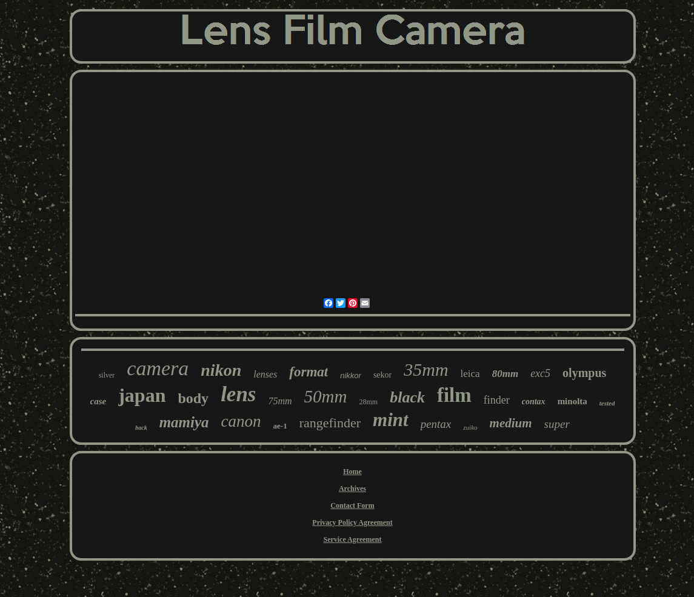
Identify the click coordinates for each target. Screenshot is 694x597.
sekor (382, 374)
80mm (505, 373)
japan (141, 395)
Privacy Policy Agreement (352, 522)
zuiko (470, 427)
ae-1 (280, 425)
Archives (352, 488)
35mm (426, 369)
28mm (368, 402)
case (98, 401)
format (308, 371)
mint (391, 419)
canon (241, 421)
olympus (584, 372)
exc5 (540, 373)
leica (470, 373)
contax (534, 401)
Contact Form (352, 505)
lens (238, 394)
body (193, 398)
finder (497, 400)
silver (107, 375)
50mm (325, 396)
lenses (265, 374)
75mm (280, 401)
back (141, 427)
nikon (221, 370)
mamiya (184, 422)
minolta (572, 401)
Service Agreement (352, 539)
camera (158, 368)
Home (352, 471)
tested (607, 403)
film (454, 395)
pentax (436, 424)
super (557, 424)
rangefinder (330, 422)
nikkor (350, 375)
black (407, 397)
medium (511, 423)
